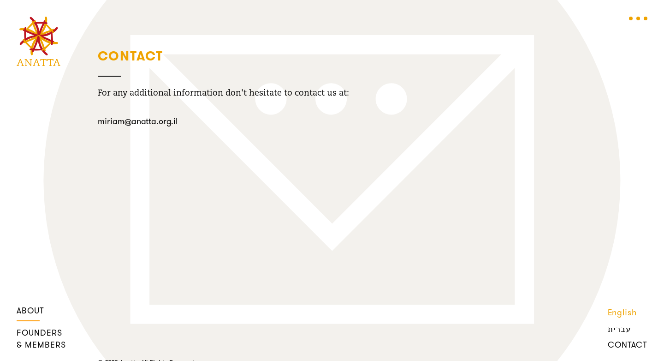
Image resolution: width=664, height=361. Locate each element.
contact (627, 345)
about (30, 311)
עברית (619, 329)
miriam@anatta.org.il (138, 122)
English (622, 313)
